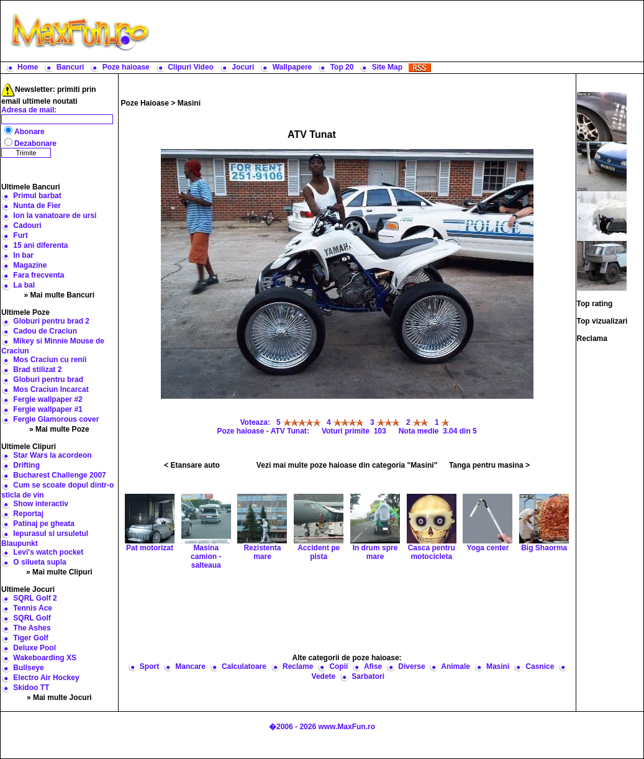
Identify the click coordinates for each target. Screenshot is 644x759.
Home (27, 67)
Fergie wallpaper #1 (47, 409)
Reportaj (28, 513)
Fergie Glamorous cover (56, 419)
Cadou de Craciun (45, 331)
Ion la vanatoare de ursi (54, 215)
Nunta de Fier (37, 205)
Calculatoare (244, 666)
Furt (20, 235)
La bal (24, 285)
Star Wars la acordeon (52, 455)
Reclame (298, 666)
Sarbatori (367, 676)
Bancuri (70, 67)
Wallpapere (292, 67)
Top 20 (342, 67)
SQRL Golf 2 (35, 598)
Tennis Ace (32, 608)
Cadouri (27, 225)
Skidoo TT (31, 687)
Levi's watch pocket (48, 552)
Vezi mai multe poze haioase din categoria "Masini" (346, 465)
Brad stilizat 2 (37, 369)
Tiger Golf (30, 638)
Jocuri (243, 67)
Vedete (324, 676)
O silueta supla (39, 562)
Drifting (26, 465)
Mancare (190, 666)
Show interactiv (40, 503)
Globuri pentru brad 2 (51, 321)
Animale (455, 666)
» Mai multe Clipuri (59, 572)
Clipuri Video (191, 67)
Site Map (387, 67)
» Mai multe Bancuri (59, 295)
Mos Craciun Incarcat (50, 389)
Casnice (539, 666)
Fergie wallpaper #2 (47, 399)
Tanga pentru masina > (489, 465)
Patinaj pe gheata (44, 523)
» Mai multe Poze (59, 429)
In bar (23, 255)
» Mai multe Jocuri (59, 697)
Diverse (411, 666)
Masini (189, 103)
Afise (373, 666)
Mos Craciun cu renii (49, 359)
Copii (338, 666)
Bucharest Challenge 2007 (59, 475)
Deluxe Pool (34, 647)
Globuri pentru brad (48, 379)
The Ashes (31, 628)
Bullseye (28, 667)
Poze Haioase (145, 103)
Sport (149, 666)
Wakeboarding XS (44, 657)
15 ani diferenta (40, 245)
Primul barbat (37, 195)
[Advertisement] (399, 31)
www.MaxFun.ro (346, 726)
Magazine (30, 265)
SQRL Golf (31, 618)
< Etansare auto (192, 465)
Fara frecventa (38, 275)
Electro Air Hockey (46, 677)
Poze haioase (126, 67)
